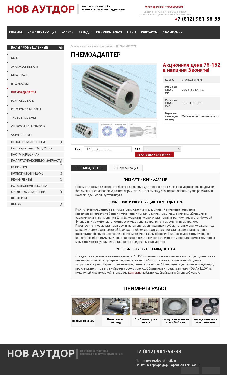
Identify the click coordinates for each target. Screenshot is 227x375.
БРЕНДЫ (84, 32)
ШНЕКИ (16, 204)
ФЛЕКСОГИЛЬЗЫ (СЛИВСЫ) (28, 126)
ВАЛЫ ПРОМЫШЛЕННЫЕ (29, 47)
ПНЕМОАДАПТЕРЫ (23, 92)
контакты (134, 272)
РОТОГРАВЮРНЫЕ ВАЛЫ (26, 109)
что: (138, 149)
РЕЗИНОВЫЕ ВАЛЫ (22, 100)
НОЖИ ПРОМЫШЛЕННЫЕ (28, 142)
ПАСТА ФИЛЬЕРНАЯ (25, 154)
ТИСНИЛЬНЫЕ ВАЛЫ (23, 117)
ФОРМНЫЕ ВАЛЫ (21, 134)
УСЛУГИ (67, 32)
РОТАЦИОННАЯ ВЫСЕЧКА (29, 186)
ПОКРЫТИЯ (19, 167)
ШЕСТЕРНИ (19, 198)
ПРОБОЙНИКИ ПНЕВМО (27, 173)
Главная (16, 32)
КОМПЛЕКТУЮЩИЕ (42, 32)
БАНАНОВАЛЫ (20, 75)
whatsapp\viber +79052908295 (164, 6)
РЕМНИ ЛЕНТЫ (21, 179)
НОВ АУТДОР (41, 8)
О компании (173, 32)
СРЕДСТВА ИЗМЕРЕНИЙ (28, 192)
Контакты (149, 32)
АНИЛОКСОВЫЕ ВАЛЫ (24, 66)
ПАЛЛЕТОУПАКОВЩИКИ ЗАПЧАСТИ (36, 160)
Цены (131, 32)
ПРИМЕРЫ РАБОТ (109, 32)
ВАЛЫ (14, 58)
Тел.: (78, 149)
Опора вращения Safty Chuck (31, 148)
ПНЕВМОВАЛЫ (20, 83)
